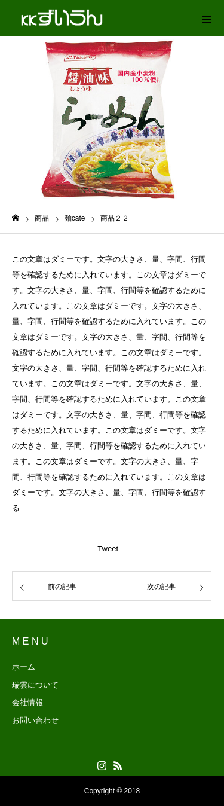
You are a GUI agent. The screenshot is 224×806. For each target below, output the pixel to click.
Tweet (107, 548)
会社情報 (27, 702)
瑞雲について (35, 684)
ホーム (23, 666)
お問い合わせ (35, 720)
